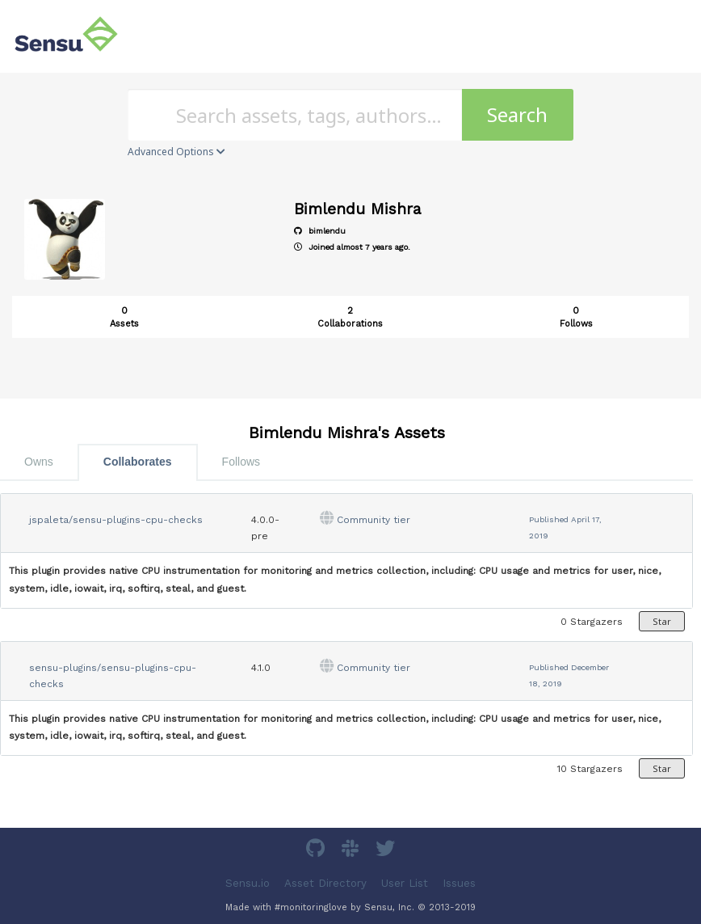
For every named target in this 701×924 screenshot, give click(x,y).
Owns (38, 461)
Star (662, 621)
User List (404, 883)
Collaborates (137, 461)
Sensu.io (247, 883)
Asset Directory (325, 883)
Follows (241, 461)
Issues (459, 883)
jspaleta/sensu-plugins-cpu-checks (116, 519)
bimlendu (320, 230)
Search (517, 114)
